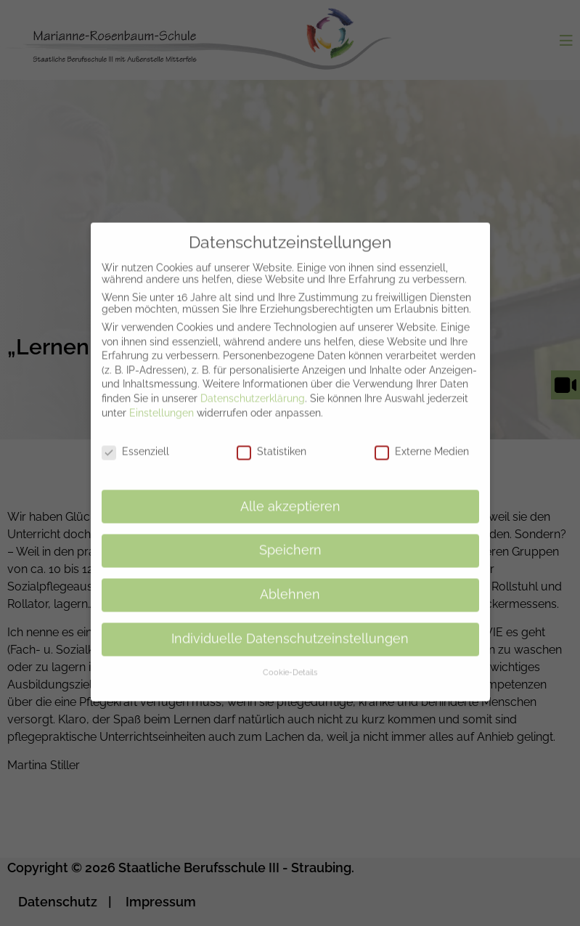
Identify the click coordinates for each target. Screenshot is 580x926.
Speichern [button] (290, 537)
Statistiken (271, 438)
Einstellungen (161, 399)
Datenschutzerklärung (252, 385)
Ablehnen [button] (290, 581)
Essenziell (135, 438)
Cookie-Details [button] (290, 659)
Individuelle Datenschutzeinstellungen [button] (290, 626)
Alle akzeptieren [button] (290, 494)
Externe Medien (422, 438)
